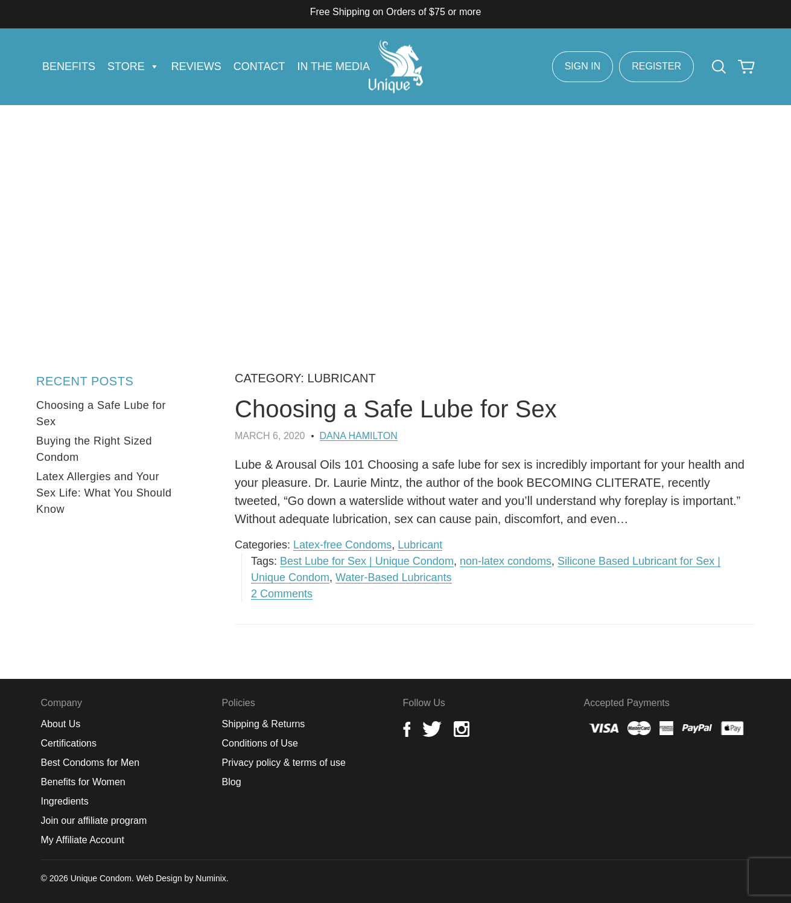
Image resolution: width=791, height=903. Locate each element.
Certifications (69, 743)
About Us (61, 724)
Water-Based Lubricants (393, 577)
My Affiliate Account (82, 840)
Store (133, 66)
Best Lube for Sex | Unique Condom (367, 561)
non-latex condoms (505, 561)
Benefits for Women (83, 782)
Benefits (68, 66)
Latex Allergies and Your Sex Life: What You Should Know (103, 493)
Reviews (196, 66)
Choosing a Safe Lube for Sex (396, 409)
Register (656, 66)
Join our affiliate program (94, 820)
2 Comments (282, 594)
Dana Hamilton (359, 436)
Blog (231, 782)
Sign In (583, 66)
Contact (259, 66)
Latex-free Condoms (342, 545)
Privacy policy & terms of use (284, 762)
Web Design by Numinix (181, 878)
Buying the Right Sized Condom (94, 449)
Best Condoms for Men (90, 762)
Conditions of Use (260, 743)
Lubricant (420, 545)
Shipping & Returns (263, 724)
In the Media (333, 66)
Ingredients (65, 801)
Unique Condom (101, 878)
